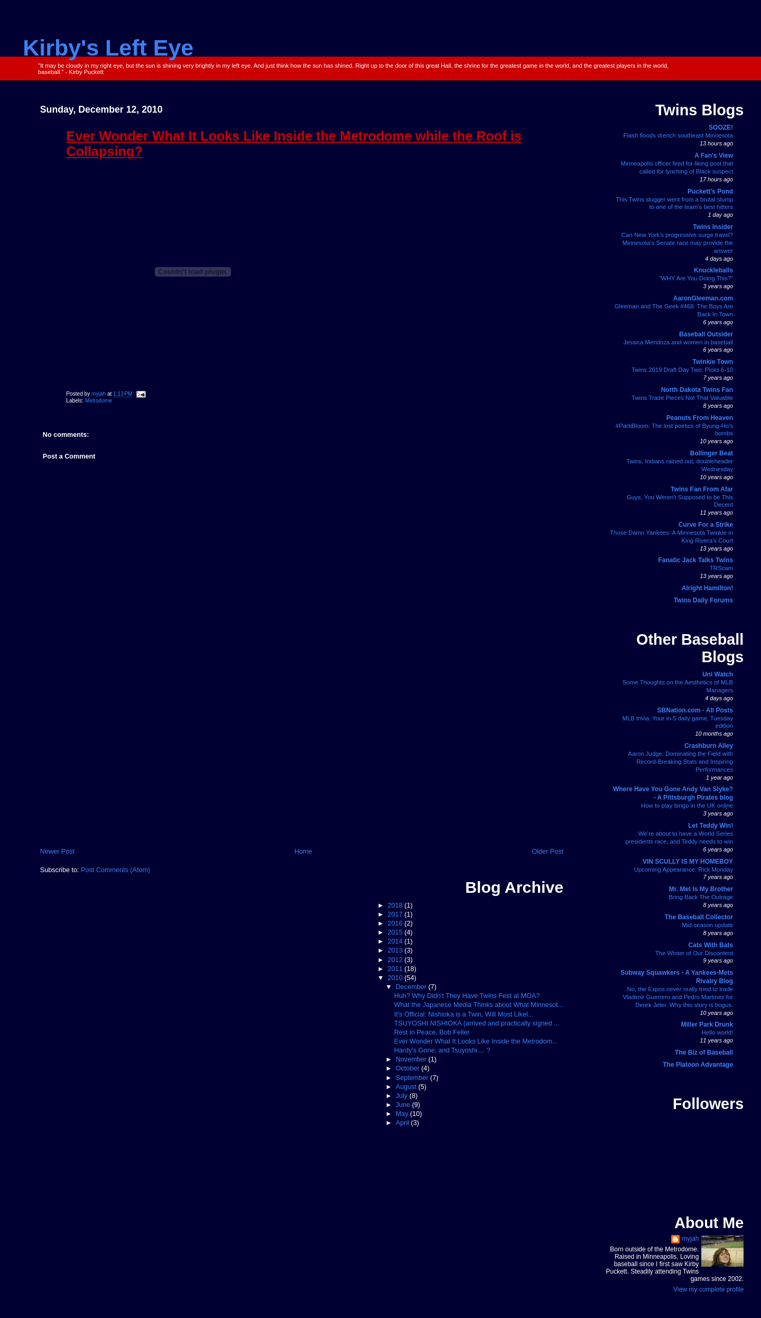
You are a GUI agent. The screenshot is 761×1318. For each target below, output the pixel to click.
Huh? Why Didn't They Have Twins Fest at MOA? (467, 996)
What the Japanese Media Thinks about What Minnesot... (478, 1005)
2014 (396, 941)
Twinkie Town (712, 361)
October (408, 1068)
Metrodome (98, 401)
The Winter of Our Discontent (694, 953)
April (403, 1123)
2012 (396, 960)
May (403, 1114)
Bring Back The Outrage (701, 897)
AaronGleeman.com (703, 298)
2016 (396, 923)
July (403, 1096)
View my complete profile (708, 1289)
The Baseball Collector (699, 917)
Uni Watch (717, 674)
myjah (690, 1238)
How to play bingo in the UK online (687, 805)
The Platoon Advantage (698, 1064)
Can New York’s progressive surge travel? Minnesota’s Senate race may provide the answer (677, 243)
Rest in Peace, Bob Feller (432, 1032)
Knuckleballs (713, 270)
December (412, 987)
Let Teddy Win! (710, 825)
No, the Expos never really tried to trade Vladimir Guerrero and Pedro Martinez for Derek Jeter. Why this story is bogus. (678, 997)
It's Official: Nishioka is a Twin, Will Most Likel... (464, 1014)
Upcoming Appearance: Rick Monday (683, 869)
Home (303, 851)
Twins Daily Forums (703, 600)
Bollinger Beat (711, 453)
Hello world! (718, 1032)
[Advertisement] (301, 767)
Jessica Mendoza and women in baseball (678, 342)
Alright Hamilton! (707, 588)
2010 (396, 978)
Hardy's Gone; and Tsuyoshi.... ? (442, 1050)
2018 (396, 905)
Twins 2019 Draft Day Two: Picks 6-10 (682, 370)
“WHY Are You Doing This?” (696, 278)
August (407, 1087)
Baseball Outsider (706, 334)
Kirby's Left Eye (108, 47)
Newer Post (57, 851)
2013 (396, 950)
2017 (396, 914)
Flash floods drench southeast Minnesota (678, 135)
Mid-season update (707, 925)
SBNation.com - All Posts (695, 710)
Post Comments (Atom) (115, 870)
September (413, 1078)
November (412, 1059)
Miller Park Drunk (707, 1024)
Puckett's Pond (710, 191)
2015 (396, 932)
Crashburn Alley (708, 745)
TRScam (721, 568)
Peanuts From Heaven (699, 418)
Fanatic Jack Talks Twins (696, 560)
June (404, 1105)
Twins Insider (713, 227)
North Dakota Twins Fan (697, 389)
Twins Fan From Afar (702, 489)
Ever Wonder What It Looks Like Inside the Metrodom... (476, 1041)
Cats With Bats (711, 945)
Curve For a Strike (706, 524)
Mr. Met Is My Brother (701, 889)
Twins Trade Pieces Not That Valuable (682, 398)
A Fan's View (713, 155)
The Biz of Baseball (704, 1052)
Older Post (547, 851)
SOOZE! (721, 127)
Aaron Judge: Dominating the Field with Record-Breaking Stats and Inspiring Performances (680, 761)
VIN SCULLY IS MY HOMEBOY (688, 861)
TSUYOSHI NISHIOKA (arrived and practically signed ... (477, 1023)
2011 (396, 969)
